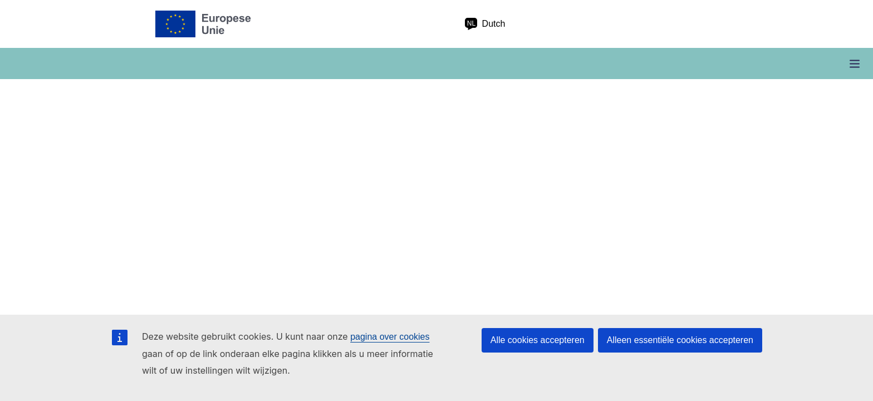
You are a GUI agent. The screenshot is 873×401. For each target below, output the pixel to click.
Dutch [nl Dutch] (485, 24)
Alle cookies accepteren (538, 340)
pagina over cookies (389, 336)
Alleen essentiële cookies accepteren (680, 340)
